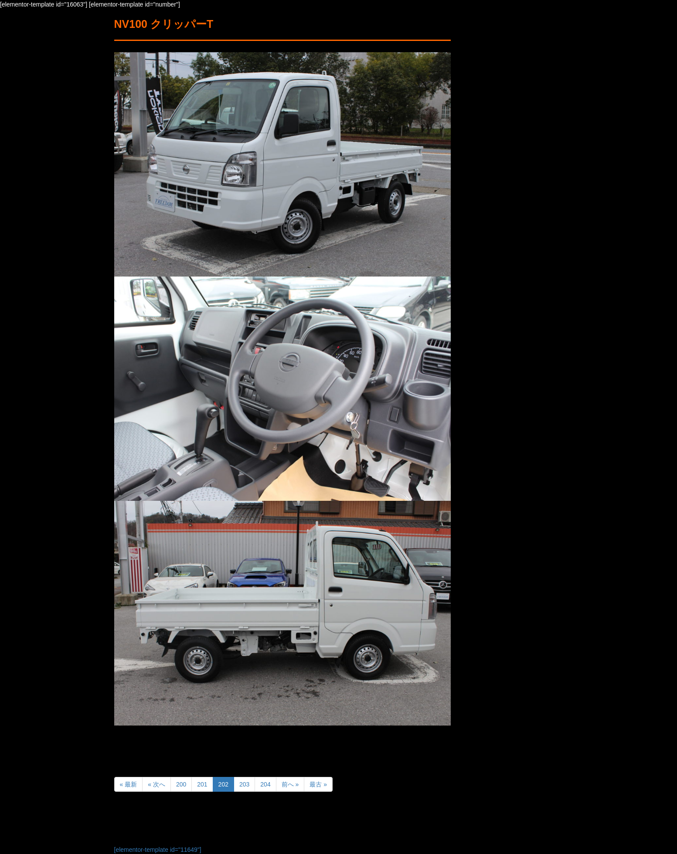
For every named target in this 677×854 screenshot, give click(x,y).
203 (244, 784)
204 (265, 784)
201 (202, 784)
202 (223, 784)
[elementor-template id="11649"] (157, 849)
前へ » (290, 784)
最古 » (318, 784)
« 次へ (156, 784)
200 (181, 784)
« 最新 (128, 784)
